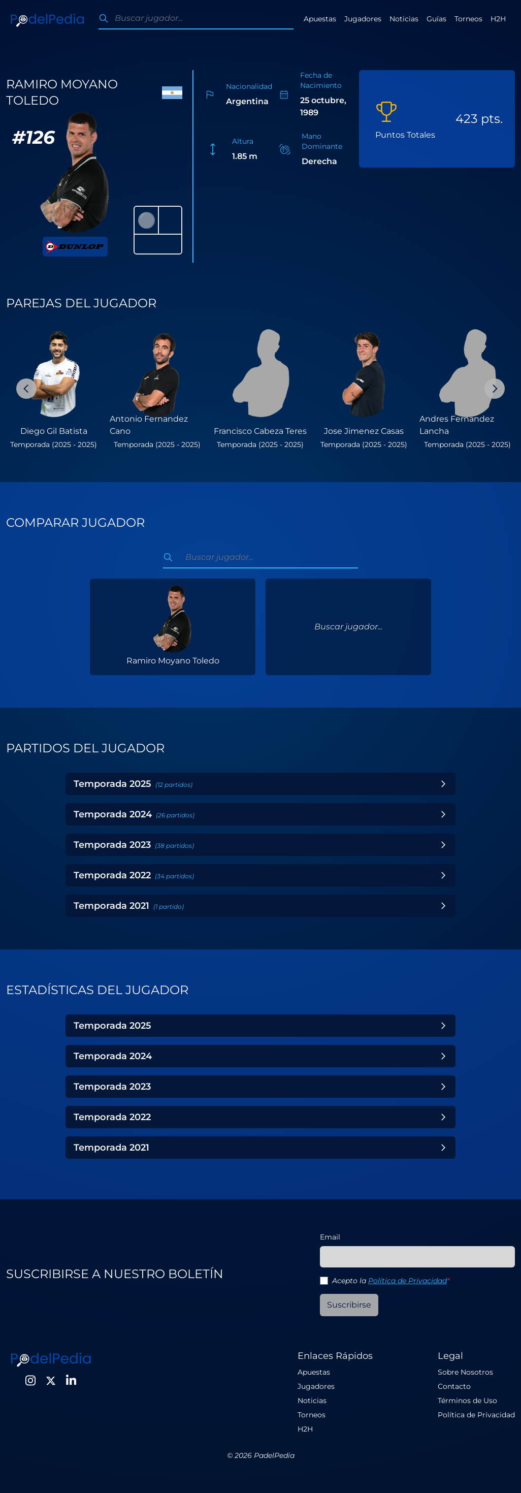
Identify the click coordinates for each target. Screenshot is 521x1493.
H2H (498, 18)
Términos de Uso (467, 1400)
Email (330, 1237)
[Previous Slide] (26, 388)
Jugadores (362, 18)
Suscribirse (349, 1305)
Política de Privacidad (407, 1280)
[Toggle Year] (443, 784)
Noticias (403, 18)
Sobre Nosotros (465, 1372)
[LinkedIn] (71, 1381)
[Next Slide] (494, 388)
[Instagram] (30, 1381)
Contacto (454, 1386)
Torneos (468, 18)
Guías (436, 18)
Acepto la (390, 1280)
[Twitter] (51, 1381)
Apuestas (320, 18)
